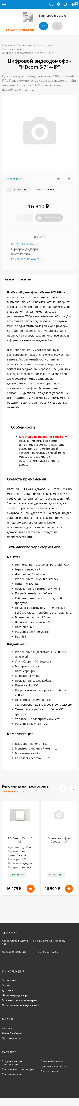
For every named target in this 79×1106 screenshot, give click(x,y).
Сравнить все (14, 791)
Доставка (7, 990)
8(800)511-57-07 (11, 933)
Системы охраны (12, 1074)
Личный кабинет (12, 1033)
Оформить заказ (11, 1038)
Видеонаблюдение (52, 1061)
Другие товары (49, 1071)
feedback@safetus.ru (14, 952)
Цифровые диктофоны (54, 1066)
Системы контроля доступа (33, 45)
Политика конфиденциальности (21, 1005)
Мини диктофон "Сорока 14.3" (59, 839)
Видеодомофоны (12, 49)
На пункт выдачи (23, 244)
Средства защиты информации (12, 1062)
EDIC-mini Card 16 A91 (20, 839)
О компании (9, 980)
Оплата (6, 985)
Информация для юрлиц (16, 995)
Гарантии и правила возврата (20, 1000)
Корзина (7, 1028)
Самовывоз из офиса (25, 259)
